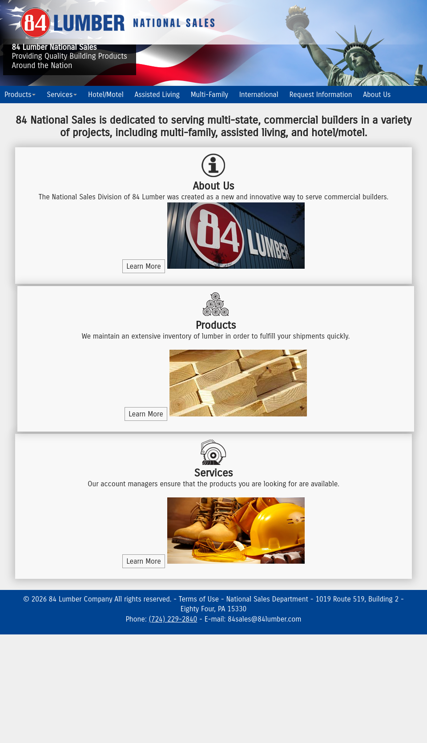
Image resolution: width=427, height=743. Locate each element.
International (258, 94)
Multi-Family (209, 94)
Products (20, 94)
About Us (377, 94)
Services (62, 94)
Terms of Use (199, 599)
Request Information (321, 94)
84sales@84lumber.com (264, 619)
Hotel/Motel (106, 94)
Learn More (143, 266)
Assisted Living (157, 94)
